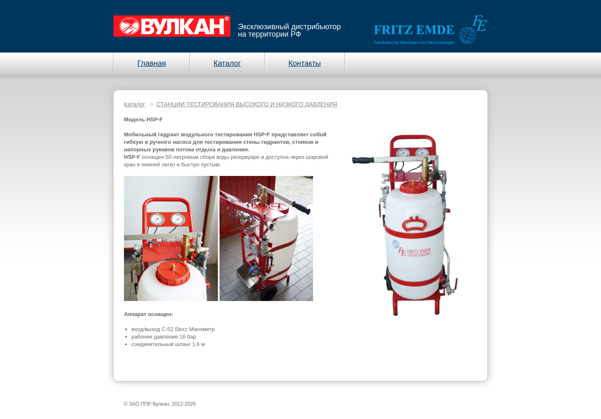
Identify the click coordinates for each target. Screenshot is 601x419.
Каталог (134, 104)
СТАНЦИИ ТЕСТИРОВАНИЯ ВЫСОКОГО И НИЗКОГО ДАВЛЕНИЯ (247, 104)
